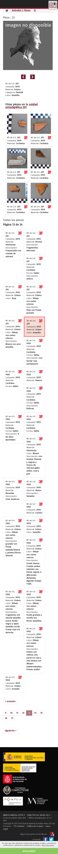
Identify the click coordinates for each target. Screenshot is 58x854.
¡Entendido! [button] (28, 851)
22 (35, 10)
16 (6, 718)
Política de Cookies (35, 826)
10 (11, 713)
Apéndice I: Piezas (21, 10)
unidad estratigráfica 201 (21, 106)
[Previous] (10, 701)
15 (41, 713)
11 (17, 713)
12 (23, 713)
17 (12, 718)
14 (35, 713)
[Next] (10, 730)
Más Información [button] (48, 845)
